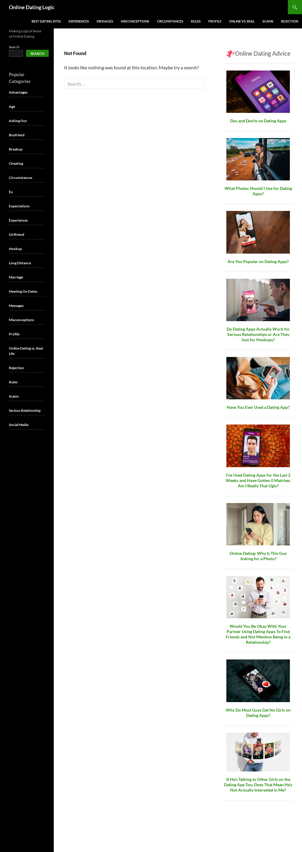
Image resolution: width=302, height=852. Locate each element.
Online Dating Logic (32, 7)
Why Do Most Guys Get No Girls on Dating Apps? (258, 712)
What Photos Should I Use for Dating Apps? (258, 191)
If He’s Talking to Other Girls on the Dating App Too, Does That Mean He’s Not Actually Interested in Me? (258, 784)
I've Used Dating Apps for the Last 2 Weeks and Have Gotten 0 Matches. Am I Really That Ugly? (258, 480)
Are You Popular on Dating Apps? (258, 261)
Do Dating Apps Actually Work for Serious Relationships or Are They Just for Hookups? (258, 334)
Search (14, 47)
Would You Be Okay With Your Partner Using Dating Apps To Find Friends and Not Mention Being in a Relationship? (258, 634)
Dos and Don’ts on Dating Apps (258, 120)
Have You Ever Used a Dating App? (258, 407)
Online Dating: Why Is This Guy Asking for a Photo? (258, 556)
